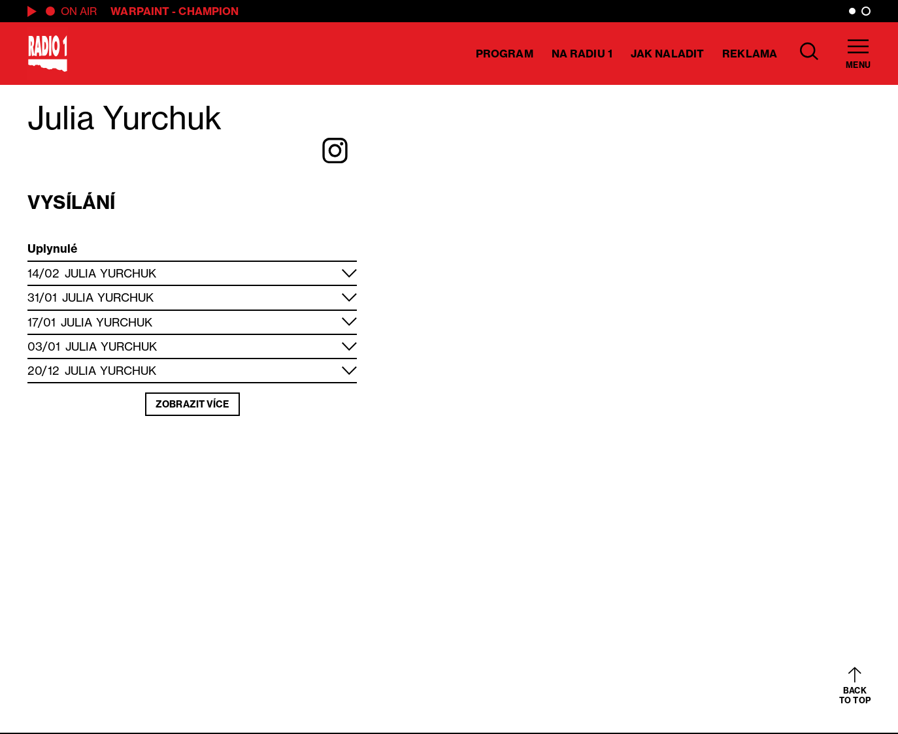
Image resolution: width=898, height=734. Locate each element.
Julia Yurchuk (110, 273)
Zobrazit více (192, 404)
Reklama (749, 53)
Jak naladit (667, 53)
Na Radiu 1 (582, 53)
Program (504, 53)
